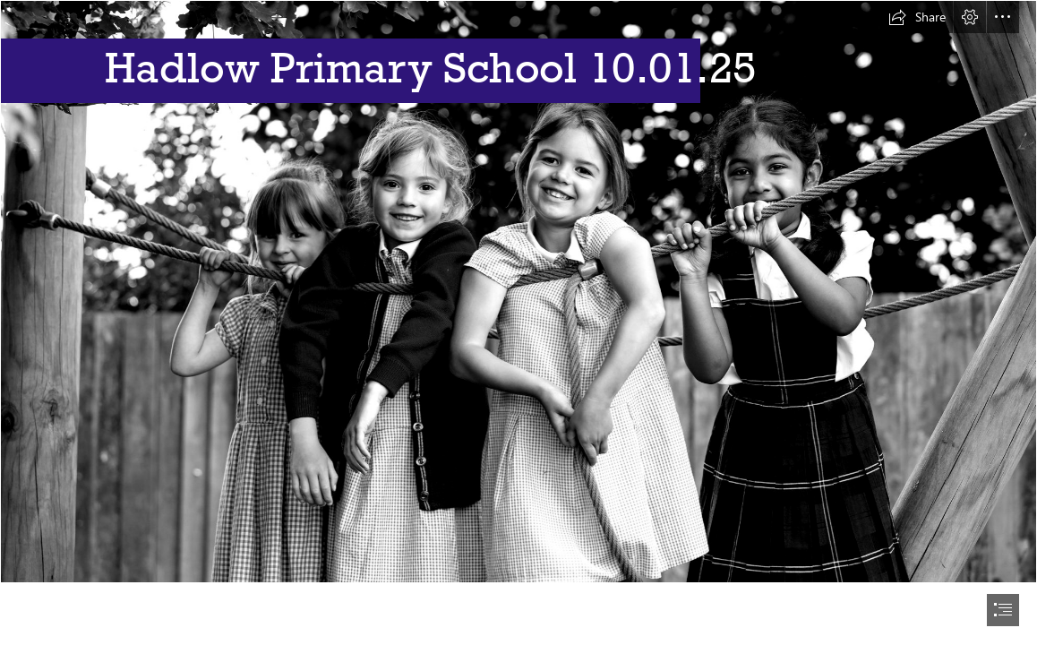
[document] (518, 322)
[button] (917, 17)
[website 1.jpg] (518, 291)
